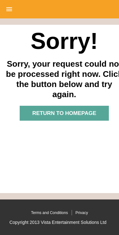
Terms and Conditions (49, 213)
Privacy (82, 213)
